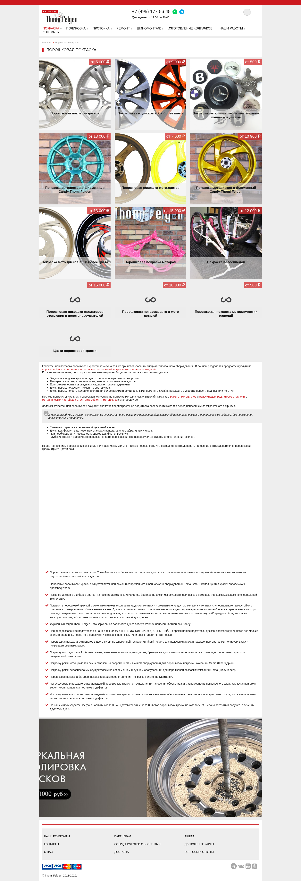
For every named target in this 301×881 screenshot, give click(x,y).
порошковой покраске (56, 369)
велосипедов (207, 396)
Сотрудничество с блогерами (137, 844)
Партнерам (122, 836)
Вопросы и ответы (199, 851)
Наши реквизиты (57, 836)
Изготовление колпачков (190, 28)
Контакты (51, 844)
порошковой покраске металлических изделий (126, 369)
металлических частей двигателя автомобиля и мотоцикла (79, 399)
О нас (48, 851)
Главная (46, 42)
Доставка (121, 851)
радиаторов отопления (231, 396)
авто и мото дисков (83, 369)
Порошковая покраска (67, 42)
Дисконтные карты (199, 844)
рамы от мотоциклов (183, 396)
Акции (189, 836)
